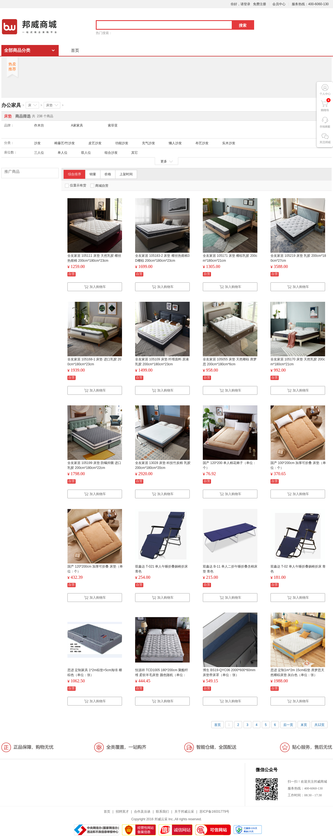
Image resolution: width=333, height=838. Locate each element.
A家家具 (77, 125)
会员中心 (279, 4)
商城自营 (99, 186)
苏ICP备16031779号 (214, 811)
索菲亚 (113, 125)
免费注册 (259, 4)
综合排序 (74, 174)
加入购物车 (95, 287)
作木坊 (39, 125)
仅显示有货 (75, 185)
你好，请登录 (240, 4)
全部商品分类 (17, 50)
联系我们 (162, 811)
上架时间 (126, 174)
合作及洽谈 (142, 811)
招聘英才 (122, 811)
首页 (75, 50)
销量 (93, 174)
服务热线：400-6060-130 (310, 4)
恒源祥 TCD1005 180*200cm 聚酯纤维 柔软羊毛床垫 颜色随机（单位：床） (161, 675)
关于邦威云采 (184, 811)
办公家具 (11, 105)
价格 (108, 174)
